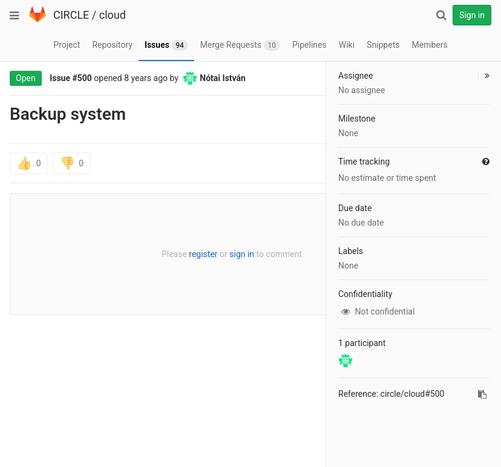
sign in (241, 254)
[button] (484, 75)
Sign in (472, 15)
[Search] (441, 15)
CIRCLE (71, 14)
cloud (112, 14)
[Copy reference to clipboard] (482, 394)
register (203, 254)
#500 (82, 78)
